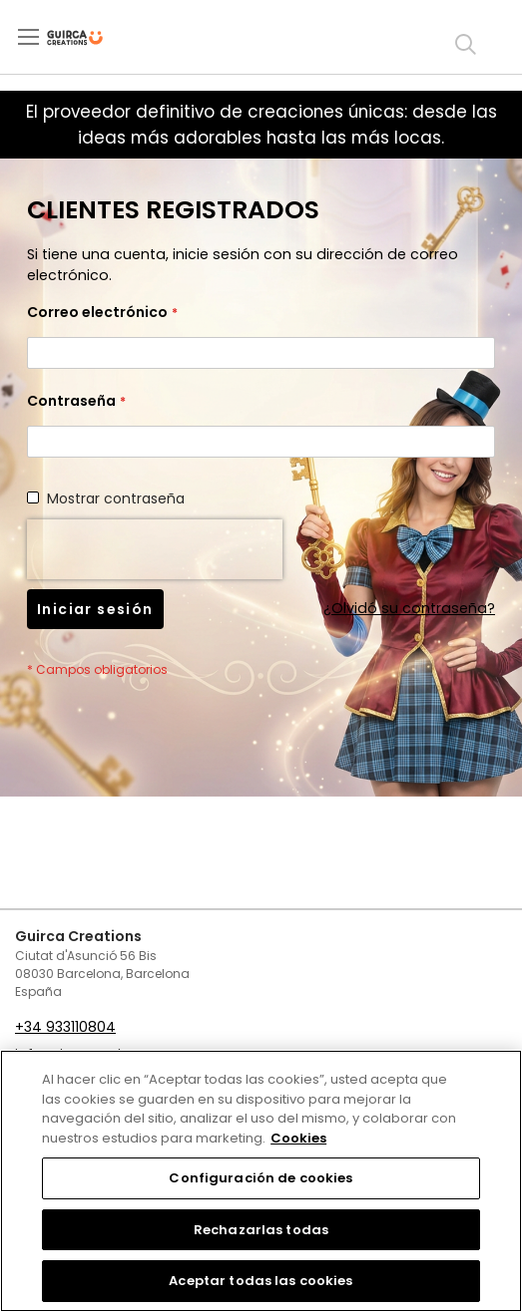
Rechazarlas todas (261, 1229)
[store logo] (91, 38)
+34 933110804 (65, 1027)
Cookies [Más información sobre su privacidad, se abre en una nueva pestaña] (298, 1138)
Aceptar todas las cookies (260, 1280)
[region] (261, 1181)
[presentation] (154, 549)
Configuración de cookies (260, 1177)
